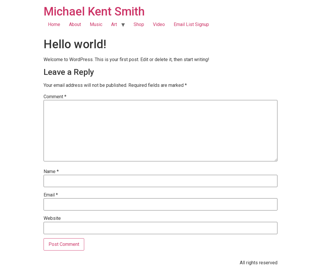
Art (114, 24)
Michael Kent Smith (94, 11)
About (75, 24)
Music (96, 24)
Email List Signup (191, 24)
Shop (139, 24)
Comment (55, 96)
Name (51, 171)
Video (159, 24)
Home (54, 24)
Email (51, 195)
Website (52, 218)
